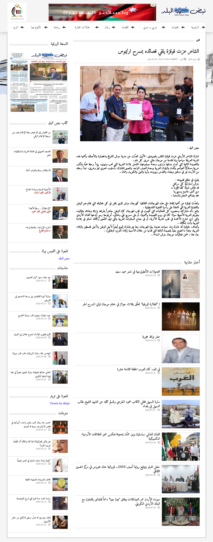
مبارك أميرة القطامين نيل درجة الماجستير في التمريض (33, 298)
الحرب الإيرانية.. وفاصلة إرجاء (38, 227)
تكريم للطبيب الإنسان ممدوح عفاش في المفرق (32, 334)
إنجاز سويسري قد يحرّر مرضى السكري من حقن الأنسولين (31, 519)
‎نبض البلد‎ (64, 258)
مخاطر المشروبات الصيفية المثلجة (38, 479)
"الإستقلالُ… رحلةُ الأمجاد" (39, 208)
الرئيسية (195, 27)
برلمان (107, 27)
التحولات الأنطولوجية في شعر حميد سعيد (137, 272)
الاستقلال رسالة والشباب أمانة (38, 170)
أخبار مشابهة (192, 262)
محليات (175, 27)
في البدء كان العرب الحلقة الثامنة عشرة (138, 369)
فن (181, 59)
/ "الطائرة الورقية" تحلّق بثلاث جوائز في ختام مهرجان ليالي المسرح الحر (121, 304)
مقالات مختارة (82, 27)
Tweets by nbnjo (60, 403)
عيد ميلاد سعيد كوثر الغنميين (38, 277)
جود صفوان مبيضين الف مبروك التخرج (34, 315)
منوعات (63, 413)
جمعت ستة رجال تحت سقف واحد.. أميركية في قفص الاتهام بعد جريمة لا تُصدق (31, 425)
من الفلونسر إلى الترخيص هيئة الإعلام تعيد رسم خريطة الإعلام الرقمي (31, 134)
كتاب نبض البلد (58, 123)
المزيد (15, 27)
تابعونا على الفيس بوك (54, 251)
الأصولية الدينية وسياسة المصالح (38, 189)
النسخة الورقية (59, 44)
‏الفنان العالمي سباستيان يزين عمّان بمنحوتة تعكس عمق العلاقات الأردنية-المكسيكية (120, 437)
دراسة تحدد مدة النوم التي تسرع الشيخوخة (34, 498)
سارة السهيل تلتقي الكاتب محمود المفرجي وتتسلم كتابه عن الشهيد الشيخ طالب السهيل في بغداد (118, 404)
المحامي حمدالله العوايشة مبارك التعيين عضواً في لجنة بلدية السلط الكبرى (31, 374)
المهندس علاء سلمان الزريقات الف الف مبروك (31, 353)
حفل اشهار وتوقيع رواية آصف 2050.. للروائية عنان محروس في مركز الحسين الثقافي (118, 469)
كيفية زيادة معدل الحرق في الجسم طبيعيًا (34, 460)
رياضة (57, 27)
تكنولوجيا (36, 27)
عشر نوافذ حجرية (151, 337)
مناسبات (62, 268)
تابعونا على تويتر (59, 396)
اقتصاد (125, 27)
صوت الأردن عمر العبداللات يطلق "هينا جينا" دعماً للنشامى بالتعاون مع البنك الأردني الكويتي (121, 502)
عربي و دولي (150, 27)
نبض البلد (192, 59)
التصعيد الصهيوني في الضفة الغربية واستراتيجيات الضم (32, 153)
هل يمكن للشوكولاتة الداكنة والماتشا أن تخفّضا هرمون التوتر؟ (32, 444)
